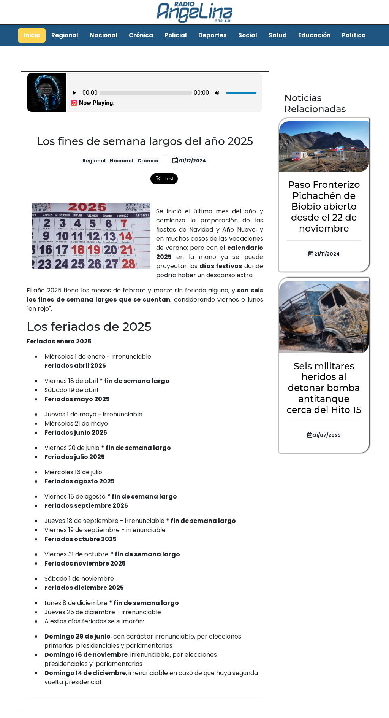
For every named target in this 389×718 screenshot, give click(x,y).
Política (354, 35)
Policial (175, 35)
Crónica (141, 35)
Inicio (32, 35)
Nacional (103, 35)
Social (247, 35)
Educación (314, 35)
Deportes (212, 35)
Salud (278, 35)
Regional (64, 35)
